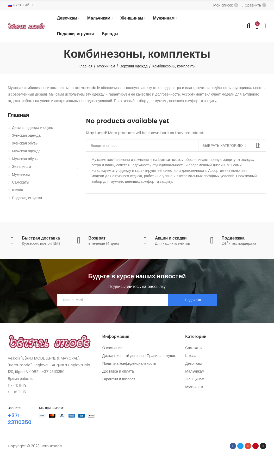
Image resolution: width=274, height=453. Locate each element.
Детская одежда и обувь (32, 127)
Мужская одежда (26, 151)
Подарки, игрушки (27, 197)
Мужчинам (21, 174)
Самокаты (20, 182)
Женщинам (21, 166)
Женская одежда (26, 135)
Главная (18, 115)
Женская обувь (25, 143)
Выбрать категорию (222, 145)
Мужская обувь (25, 158)
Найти (258, 146)
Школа (17, 190)
